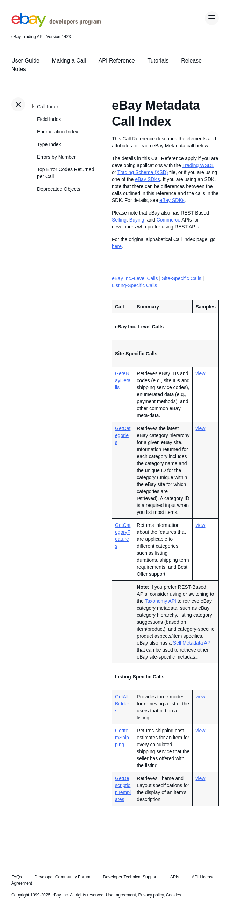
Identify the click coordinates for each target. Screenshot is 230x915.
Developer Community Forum (63, 876)
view (200, 373)
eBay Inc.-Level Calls (135, 278)
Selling (119, 220)
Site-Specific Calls (182, 278)
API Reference (117, 61)
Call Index (48, 106)
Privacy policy (151, 895)
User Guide (25, 61)
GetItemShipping (122, 737)
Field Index (49, 119)
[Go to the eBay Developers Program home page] (56, 25)
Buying (136, 220)
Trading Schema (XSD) (142, 172)
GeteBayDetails (122, 380)
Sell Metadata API (192, 643)
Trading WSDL (198, 165)
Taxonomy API (160, 601)
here (117, 246)
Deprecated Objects (58, 189)
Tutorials (158, 61)
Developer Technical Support (130, 876)
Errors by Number (56, 157)
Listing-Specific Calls (134, 285)
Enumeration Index (57, 132)
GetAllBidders (122, 703)
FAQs (16, 876)
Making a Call (69, 61)
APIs (174, 876)
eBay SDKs (147, 179)
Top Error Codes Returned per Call (65, 173)
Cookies (173, 895)
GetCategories (122, 435)
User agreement (121, 895)
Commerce (168, 220)
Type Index (49, 144)
